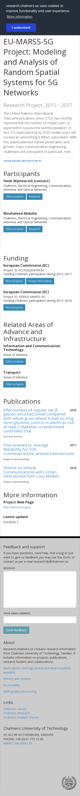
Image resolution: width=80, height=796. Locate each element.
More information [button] (19, 16)
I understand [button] (21, 27)
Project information (40, 281)
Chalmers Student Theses (21, 717)
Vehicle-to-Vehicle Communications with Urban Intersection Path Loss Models (31, 472)
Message (9, 568)
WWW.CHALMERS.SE (17, 743)
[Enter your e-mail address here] (40, 619)
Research (34, 196)
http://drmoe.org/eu (17, 507)
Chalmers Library (15, 709)
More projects (14, 281)
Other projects (14, 196)
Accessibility (11, 685)
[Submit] (16, 630)
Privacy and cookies (17, 679)
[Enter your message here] (40, 589)
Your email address (16, 613)
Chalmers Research (16, 713)
